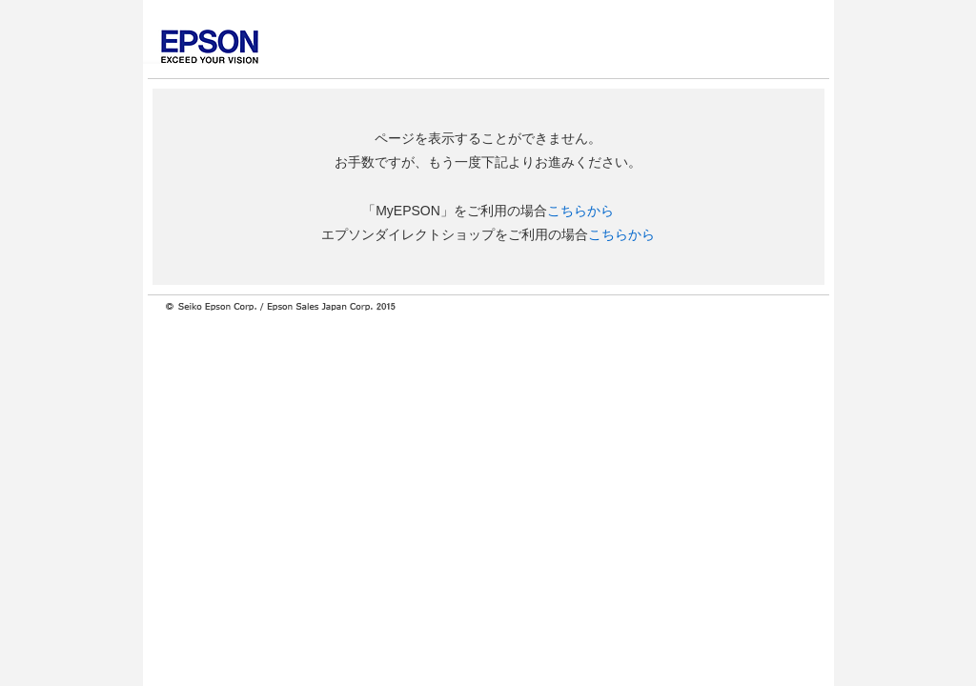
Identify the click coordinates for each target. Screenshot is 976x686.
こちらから (580, 210)
